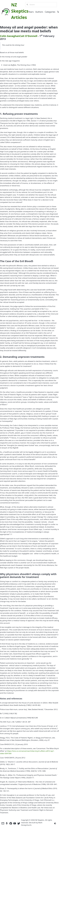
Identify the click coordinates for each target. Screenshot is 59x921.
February (48, 36)
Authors (39, 11)
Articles (19, 17)
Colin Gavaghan (9, 36)
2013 (3, 39)
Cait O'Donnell (28, 36)
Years (31, 11)
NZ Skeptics (39, 820)
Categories (50, 11)
